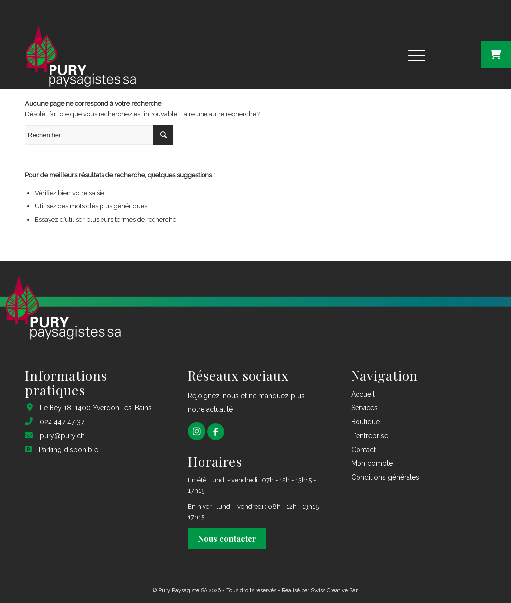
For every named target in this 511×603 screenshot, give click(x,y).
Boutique (365, 422)
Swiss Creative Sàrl (335, 590)
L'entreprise (369, 436)
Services (364, 408)
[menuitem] (417, 54)
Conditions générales (385, 477)
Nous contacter (227, 538)
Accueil (363, 394)
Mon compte (372, 463)
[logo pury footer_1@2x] (79, 54)
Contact (363, 449)
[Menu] (413, 54)
